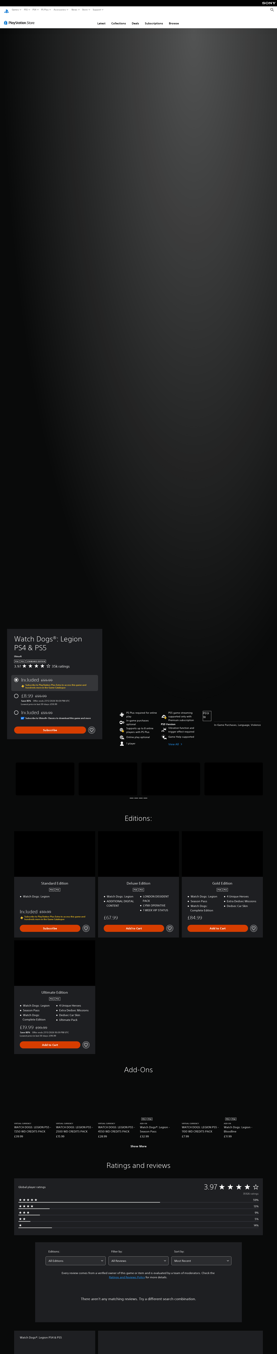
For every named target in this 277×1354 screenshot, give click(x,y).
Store (85, 9)
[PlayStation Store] (20, 19)
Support (97, 9)
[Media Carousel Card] (45, 775)
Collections (118, 20)
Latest (101, 20)
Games (15, 9)
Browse (174, 20)
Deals (135, 20)
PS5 (26, 9)
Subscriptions (154, 20)
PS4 (34, 9)
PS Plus (45, 9)
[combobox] (76, 1257)
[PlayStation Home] (7, 9)
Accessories (60, 9)
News (74, 9)
